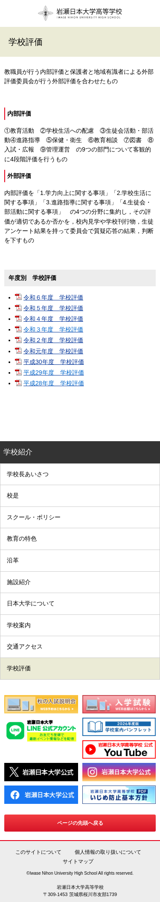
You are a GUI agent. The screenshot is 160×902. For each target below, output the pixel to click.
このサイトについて (38, 852)
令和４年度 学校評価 (53, 318)
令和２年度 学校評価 (53, 340)
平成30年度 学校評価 (53, 361)
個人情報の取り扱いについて (108, 852)
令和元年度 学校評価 (53, 351)
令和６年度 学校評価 (53, 297)
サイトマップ (78, 861)
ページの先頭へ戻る (80, 823)
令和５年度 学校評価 (53, 308)
